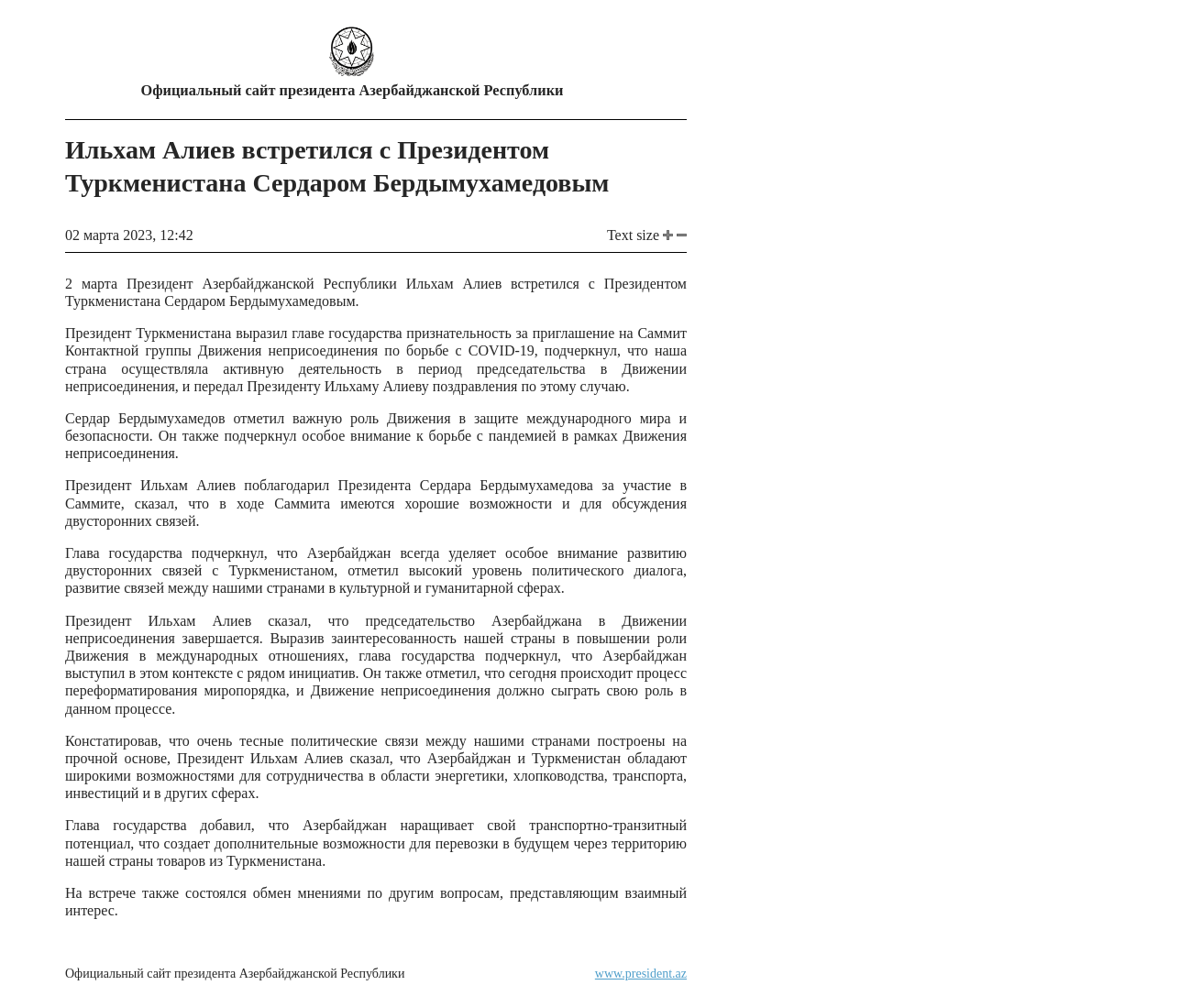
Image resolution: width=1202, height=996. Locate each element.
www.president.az (641, 973)
